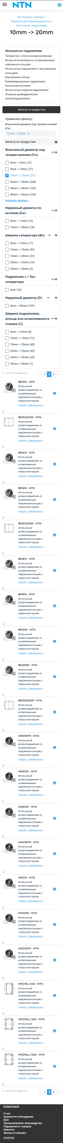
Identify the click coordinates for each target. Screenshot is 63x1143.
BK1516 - (26, 381)
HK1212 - (26, 877)
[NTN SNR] (22, 5)
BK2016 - (26, 629)
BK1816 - (26, 594)
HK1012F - (27, 771)
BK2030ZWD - (30, 700)
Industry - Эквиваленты (30, 405)
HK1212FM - (28, 948)
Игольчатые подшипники (31, 25)
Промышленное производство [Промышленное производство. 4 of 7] (23, 1123)
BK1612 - (26, 452)
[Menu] (4, 5)
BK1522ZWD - (29, 417)
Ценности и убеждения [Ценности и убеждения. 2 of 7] (18, 1116)
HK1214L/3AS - (30, 983)
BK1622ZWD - (29, 523)
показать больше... (17, 200)
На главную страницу (31, 17)
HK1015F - (27, 806)
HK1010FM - (28, 735)
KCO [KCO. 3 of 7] (6, 1120)
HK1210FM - (28, 842)
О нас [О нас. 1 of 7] (7, 1113)
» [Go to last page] (58, 374)
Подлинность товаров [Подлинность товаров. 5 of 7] (17, 1126)
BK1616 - (26, 488)
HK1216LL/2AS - (31, 1019)
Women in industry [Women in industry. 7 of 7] (15, 1133)
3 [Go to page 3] (53, 374)
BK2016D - (27, 665)
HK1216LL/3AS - (31, 1054)
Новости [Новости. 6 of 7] (9, 1129)
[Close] (56, 142)
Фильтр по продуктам (31, 109)
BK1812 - (26, 558)
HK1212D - (27, 913)
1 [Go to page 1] (45, 374)
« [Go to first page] (40, 374)
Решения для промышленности (30, 21)
